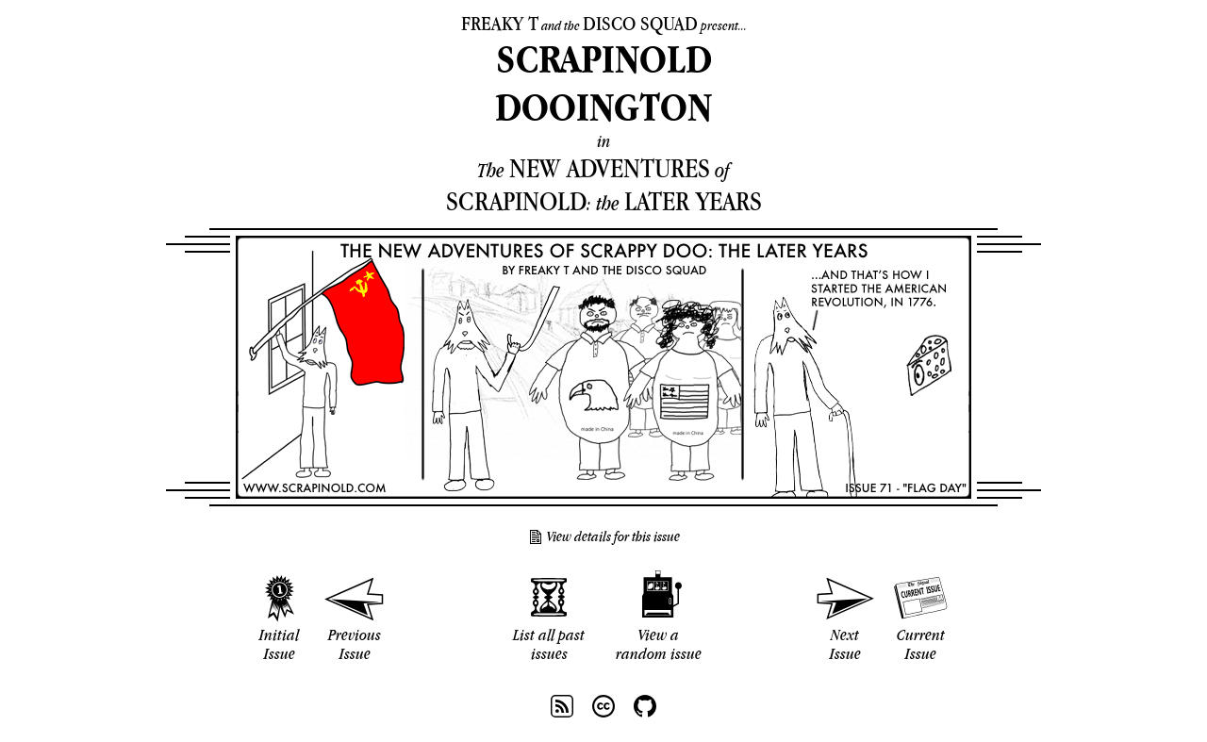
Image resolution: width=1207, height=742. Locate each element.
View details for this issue (613, 536)
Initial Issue (279, 644)
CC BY (603, 706)
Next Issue (845, 644)
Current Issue (921, 644)
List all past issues (549, 644)
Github (645, 706)
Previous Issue (354, 644)
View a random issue (659, 644)
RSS (562, 706)
